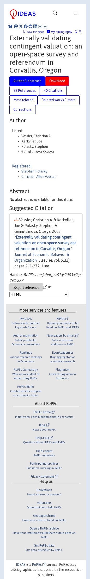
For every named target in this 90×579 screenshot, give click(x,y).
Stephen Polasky (34, 171)
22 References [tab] (24, 90)
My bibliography (59, 32)
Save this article (35, 32)
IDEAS (20, 565)
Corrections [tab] (22, 109)
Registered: (21, 166)
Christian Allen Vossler (38, 177)
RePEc (39, 565)
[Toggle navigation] (55, 14)
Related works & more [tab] (59, 100)
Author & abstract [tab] (27, 81)
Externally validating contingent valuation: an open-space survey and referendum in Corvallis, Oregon (45, 243)
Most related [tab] (23, 100)
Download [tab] (57, 81)
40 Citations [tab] (53, 90)
